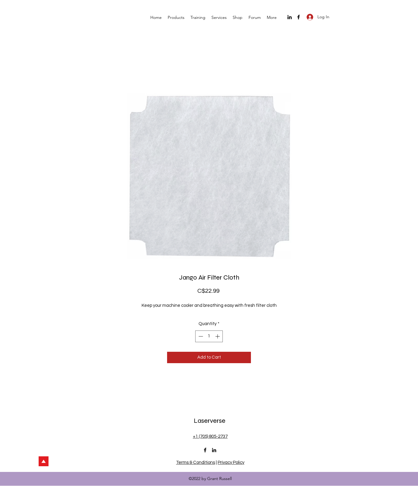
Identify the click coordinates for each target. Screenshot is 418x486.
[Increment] (218, 336)
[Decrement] (200, 336)
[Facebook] (299, 17)
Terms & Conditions (195, 462)
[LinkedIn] (290, 17)
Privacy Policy (231, 462)
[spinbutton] (209, 336)
